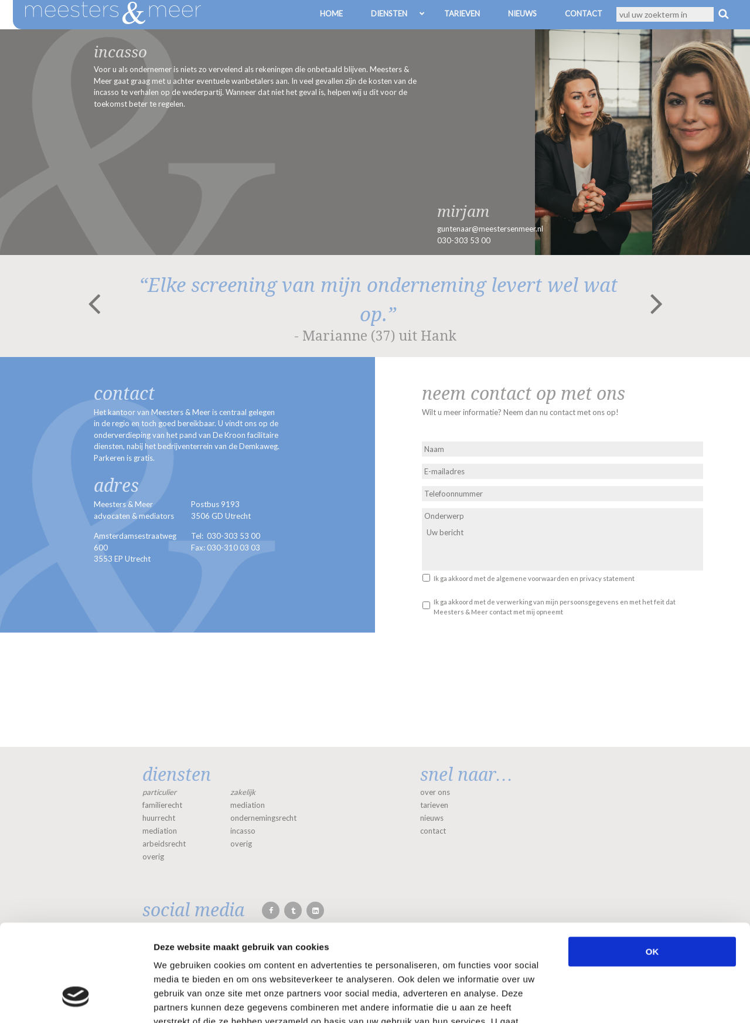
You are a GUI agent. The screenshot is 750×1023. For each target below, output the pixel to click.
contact (433, 830)
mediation (159, 830)
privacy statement (607, 578)
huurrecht (158, 818)
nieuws (432, 818)
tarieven (434, 805)
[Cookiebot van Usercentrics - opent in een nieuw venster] (76, 1000)
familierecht (162, 805)
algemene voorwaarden (532, 578)
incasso (242, 830)
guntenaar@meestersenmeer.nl (490, 228)
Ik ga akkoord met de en (534, 578)
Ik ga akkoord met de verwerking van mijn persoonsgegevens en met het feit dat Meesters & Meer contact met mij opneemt (555, 607)
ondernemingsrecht (263, 818)
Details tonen (633, 1000)
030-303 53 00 (463, 240)
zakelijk (242, 792)
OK (652, 869)
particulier (159, 792)
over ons (435, 792)
